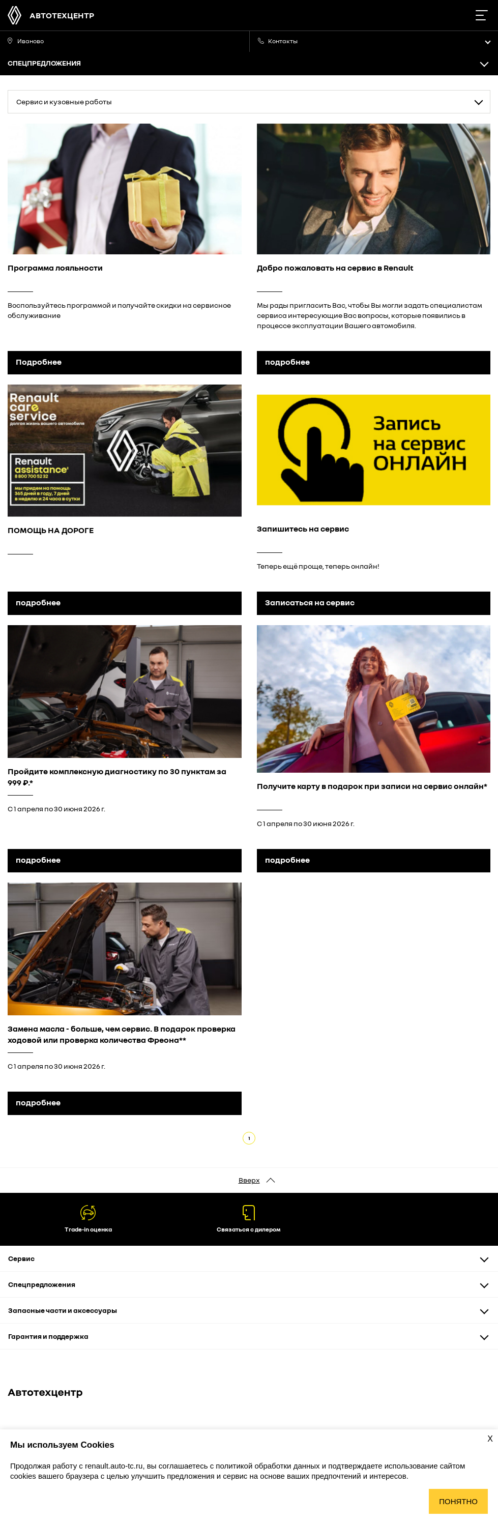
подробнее (287, 362)
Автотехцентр (62, 15)
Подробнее (39, 362)
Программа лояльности (55, 267)
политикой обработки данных (268, 1465)
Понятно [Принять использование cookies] (458, 1501)
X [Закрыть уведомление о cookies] (490, 1438)
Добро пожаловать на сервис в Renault (335, 267)
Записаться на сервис (310, 602)
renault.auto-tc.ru (113, 1465)
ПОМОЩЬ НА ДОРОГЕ (51, 530)
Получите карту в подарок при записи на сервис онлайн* (372, 786)
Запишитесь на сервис (303, 528)
